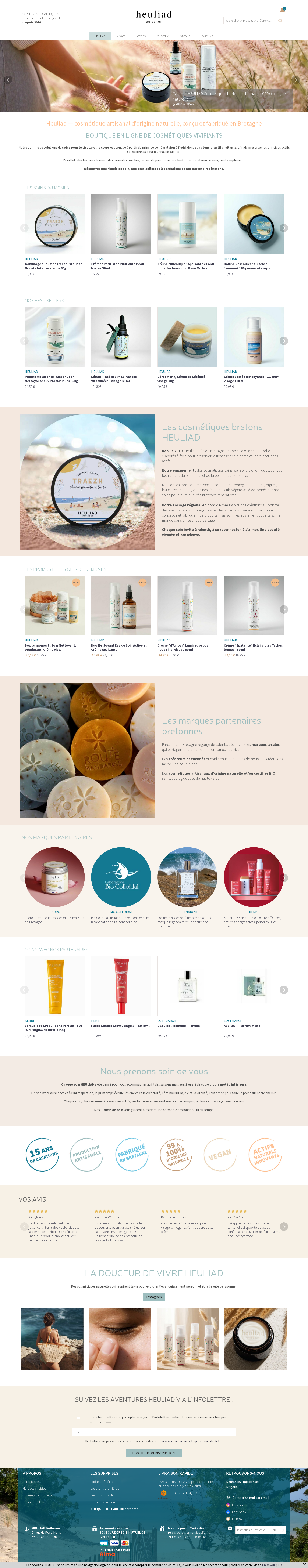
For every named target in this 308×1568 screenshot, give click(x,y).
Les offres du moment (106, 1502)
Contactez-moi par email (247, 1497)
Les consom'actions (104, 1495)
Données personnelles (38, 1495)
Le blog (234, 1519)
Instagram (154, 1297)
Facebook (236, 1512)
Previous (8, 80)
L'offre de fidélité (102, 1482)
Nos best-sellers (44, 300)
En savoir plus (185, 104)
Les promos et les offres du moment (67, 569)
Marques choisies (34, 1488)
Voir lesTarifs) (192, 1486)
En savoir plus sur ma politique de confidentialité (191, 1441)
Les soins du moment (48, 187)
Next (296, 80)
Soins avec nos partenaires (56, 949)
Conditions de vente (36, 1502)
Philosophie (31, 1482)
